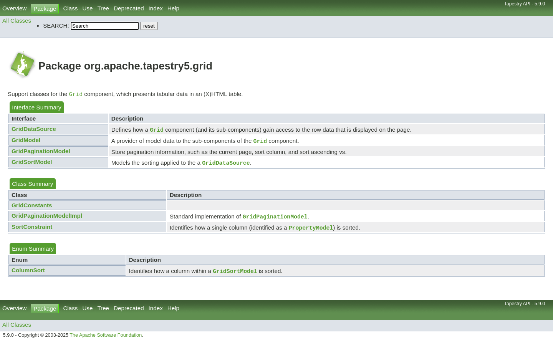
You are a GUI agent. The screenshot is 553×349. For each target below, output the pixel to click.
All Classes (16, 20)
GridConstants (32, 208)
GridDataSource (34, 129)
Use (87, 8)
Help (173, 8)
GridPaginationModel (41, 153)
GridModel (26, 141)
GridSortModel (32, 164)
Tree (103, 8)
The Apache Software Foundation (106, 340)
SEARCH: (56, 25)
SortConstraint (32, 230)
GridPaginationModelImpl (47, 218)
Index (156, 8)
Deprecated (129, 8)
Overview (14, 8)
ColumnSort (28, 274)
